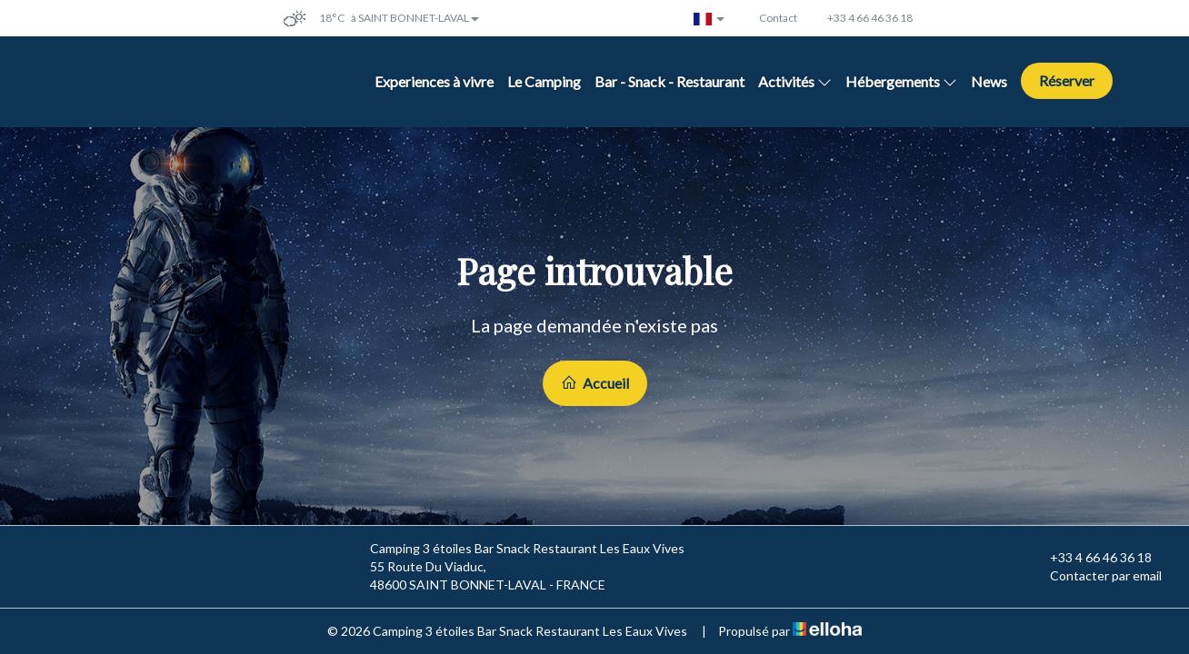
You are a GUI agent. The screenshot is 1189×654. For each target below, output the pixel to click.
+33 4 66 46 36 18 (1090, 558)
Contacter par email (1095, 576)
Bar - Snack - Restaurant (669, 81)
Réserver (1066, 80)
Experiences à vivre (434, 81)
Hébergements (901, 81)
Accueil (595, 382)
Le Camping (544, 81)
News (989, 81)
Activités (795, 81)
